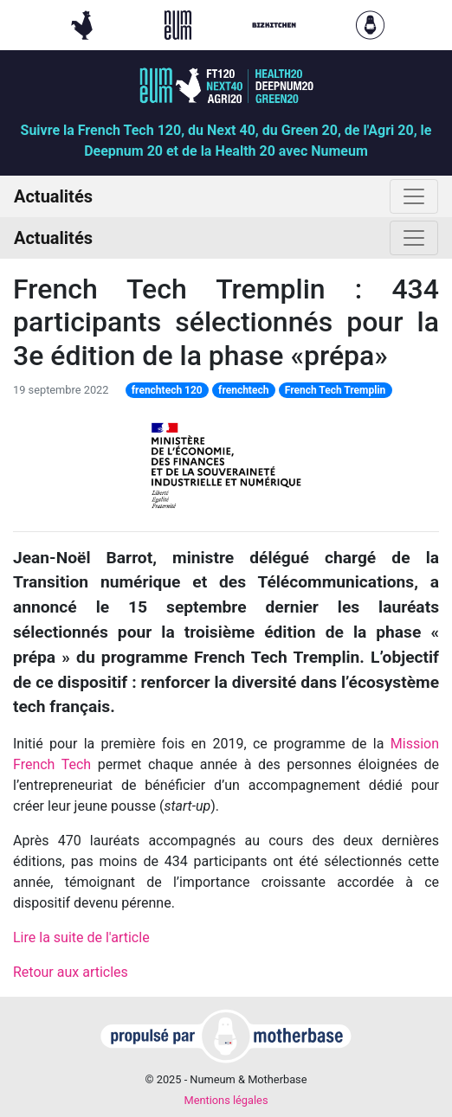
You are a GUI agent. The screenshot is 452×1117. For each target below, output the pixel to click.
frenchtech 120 (167, 390)
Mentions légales (226, 1100)
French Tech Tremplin (335, 390)
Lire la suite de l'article (81, 937)
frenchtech (243, 390)
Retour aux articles (70, 972)
